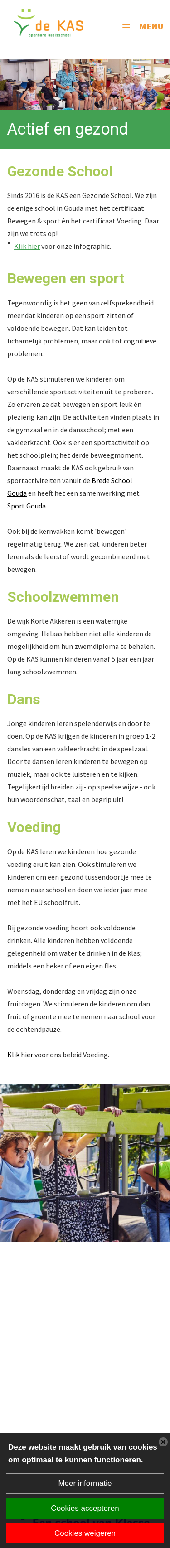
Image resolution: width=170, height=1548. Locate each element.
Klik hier (27, 246)
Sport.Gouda (26, 505)
